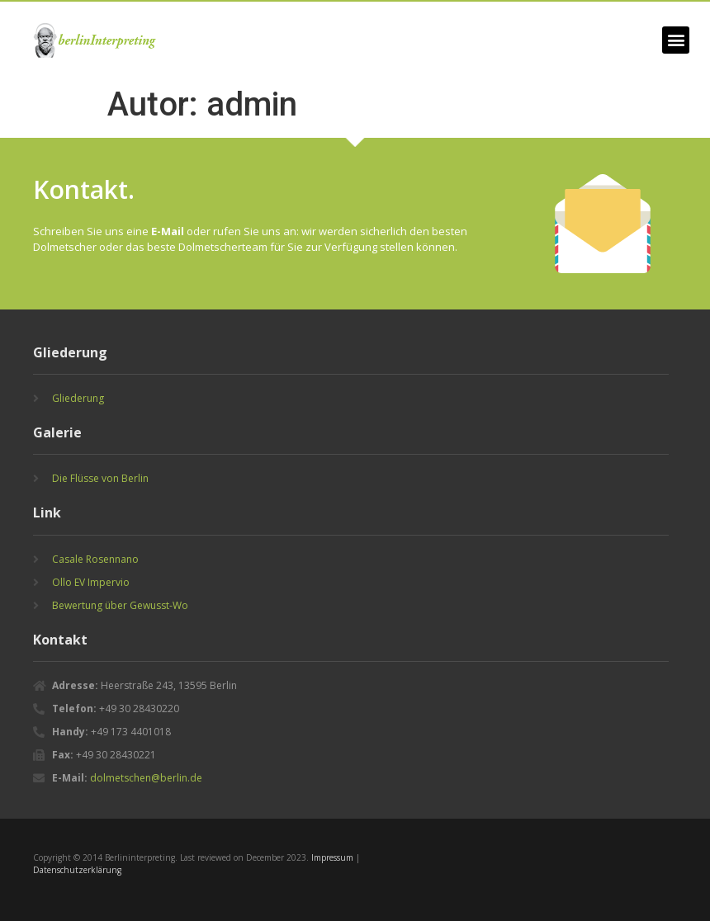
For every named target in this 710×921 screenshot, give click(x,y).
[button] (675, 40)
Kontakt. (84, 189)
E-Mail (167, 231)
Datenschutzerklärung (77, 870)
